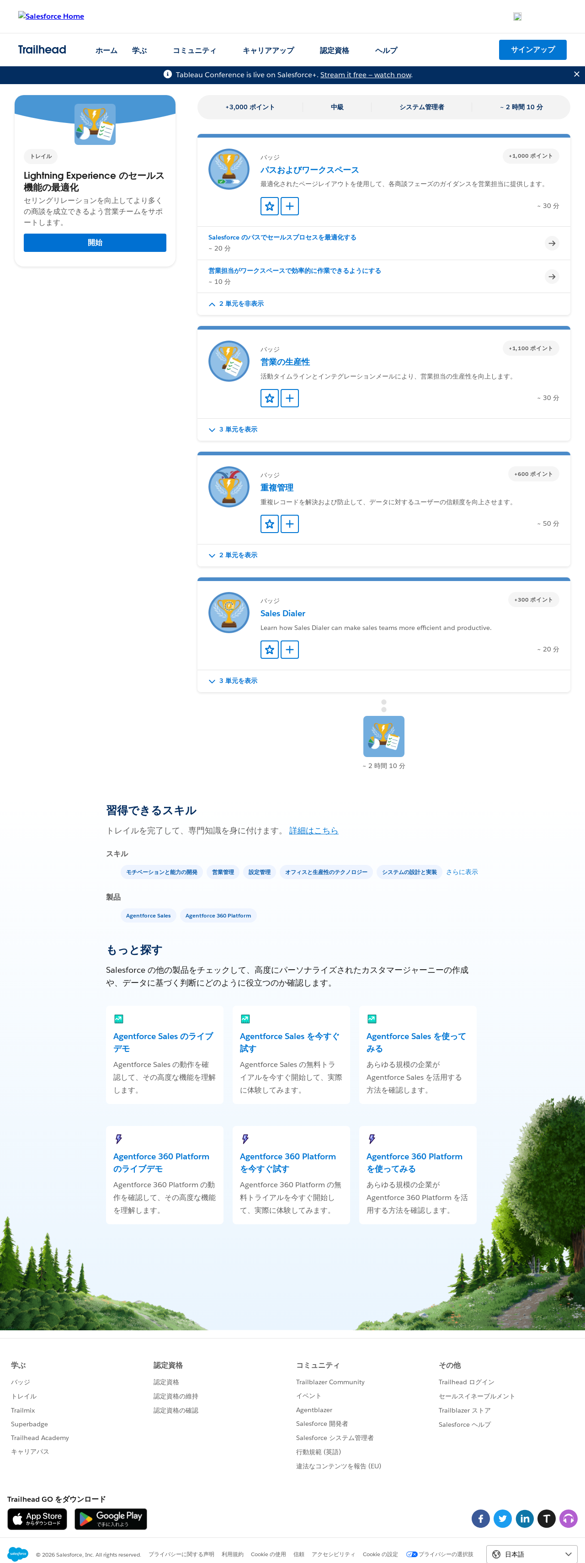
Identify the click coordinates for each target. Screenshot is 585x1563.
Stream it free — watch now (365, 75)
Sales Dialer (283, 613)
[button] (383, 304)
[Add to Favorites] (270, 206)
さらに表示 (462, 872)
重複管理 (277, 487)
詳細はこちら (314, 830)
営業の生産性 (285, 362)
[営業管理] (224, 871)
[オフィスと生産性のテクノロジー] (327, 871)
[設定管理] (260, 871)
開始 (95, 242)
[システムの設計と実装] (410, 871)
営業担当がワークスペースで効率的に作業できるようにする (294, 271)
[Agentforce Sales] (149, 915)
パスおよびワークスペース (310, 170)
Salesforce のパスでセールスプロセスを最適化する (282, 237)
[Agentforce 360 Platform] (219, 915)
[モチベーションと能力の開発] (163, 871)
